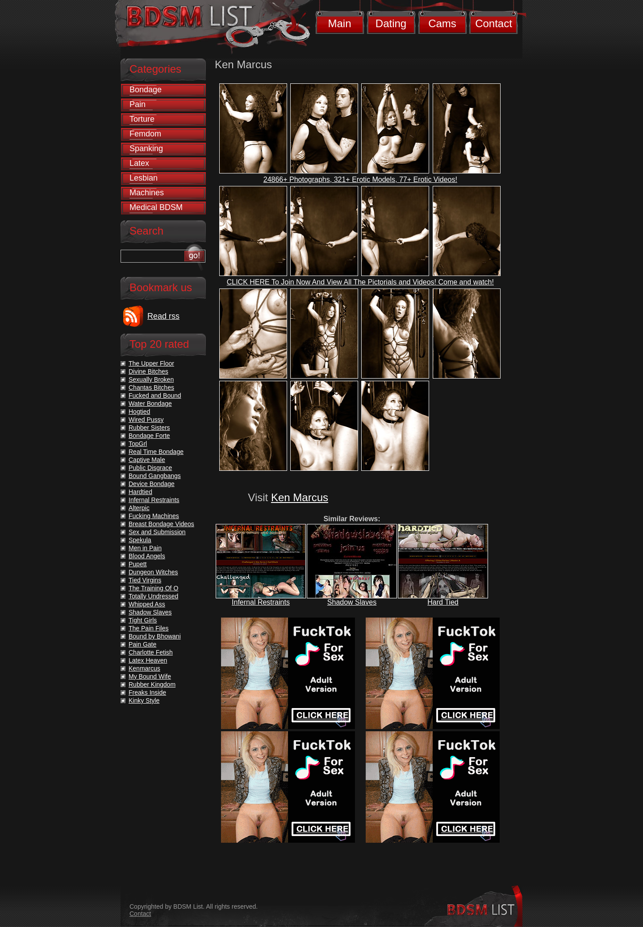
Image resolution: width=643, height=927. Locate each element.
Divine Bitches (148, 371)
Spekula (140, 540)
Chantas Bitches (151, 387)
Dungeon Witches (153, 572)
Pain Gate (142, 644)
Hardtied (140, 491)
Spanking (146, 148)
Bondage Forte (149, 435)
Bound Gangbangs (155, 475)
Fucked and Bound (155, 395)
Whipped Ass (147, 604)
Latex (139, 163)
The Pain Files (148, 628)
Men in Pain (145, 548)
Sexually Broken (151, 379)
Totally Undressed (153, 596)
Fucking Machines (154, 515)
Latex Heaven (148, 660)
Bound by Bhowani (155, 636)
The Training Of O (153, 588)
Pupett (137, 564)
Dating (391, 23)
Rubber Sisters (149, 427)
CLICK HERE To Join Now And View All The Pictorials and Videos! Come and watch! (360, 282)
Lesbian (143, 177)
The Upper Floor (151, 363)
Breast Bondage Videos (161, 523)
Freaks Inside (147, 692)
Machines (146, 192)
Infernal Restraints (261, 602)
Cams (442, 23)
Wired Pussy (146, 419)
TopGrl (138, 443)
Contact (493, 23)
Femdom (145, 133)
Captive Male (147, 459)
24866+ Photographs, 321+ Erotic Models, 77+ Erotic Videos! (360, 179)
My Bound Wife (150, 676)
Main (339, 23)
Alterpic (139, 507)
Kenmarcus (144, 668)
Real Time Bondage (156, 451)
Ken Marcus (299, 497)
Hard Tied (442, 602)
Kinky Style (144, 700)
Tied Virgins (145, 580)
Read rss (163, 316)
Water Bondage (150, 403)
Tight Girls (143, 620)
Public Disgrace (150, 467)
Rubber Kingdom (152, 684)
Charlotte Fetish (151, 652)
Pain (137, 104)
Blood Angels (147, 556)
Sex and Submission (157, 532)
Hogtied (139, 411)
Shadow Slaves (351, 602)
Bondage (145, 89)
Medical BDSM (156, 207)
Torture (141, 119)
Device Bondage (152, 483)
